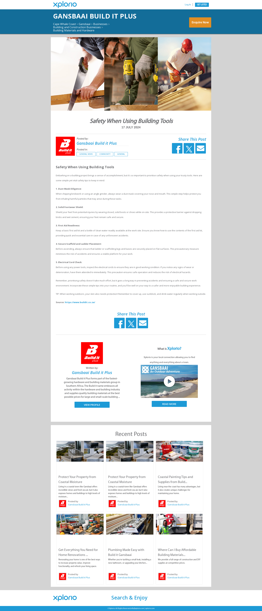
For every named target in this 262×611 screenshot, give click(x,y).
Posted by (73, 501)
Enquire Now (200, 22)
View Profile (92, 404)
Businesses (100, 24)
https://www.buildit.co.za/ (80, 302)
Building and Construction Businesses (77, 27)
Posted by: (82, 138)
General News (86, 154)
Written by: (92, 368)
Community (104, 154)
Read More (169, 404)
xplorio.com (150, 608)
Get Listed (202, 4)
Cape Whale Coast (64, 24)
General (121, 154)
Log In (188, 4)
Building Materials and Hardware (73, 30)
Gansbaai (84, 24)
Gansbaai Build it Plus (95, 16)
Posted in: (82, 149)
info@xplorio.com (137, 608)
